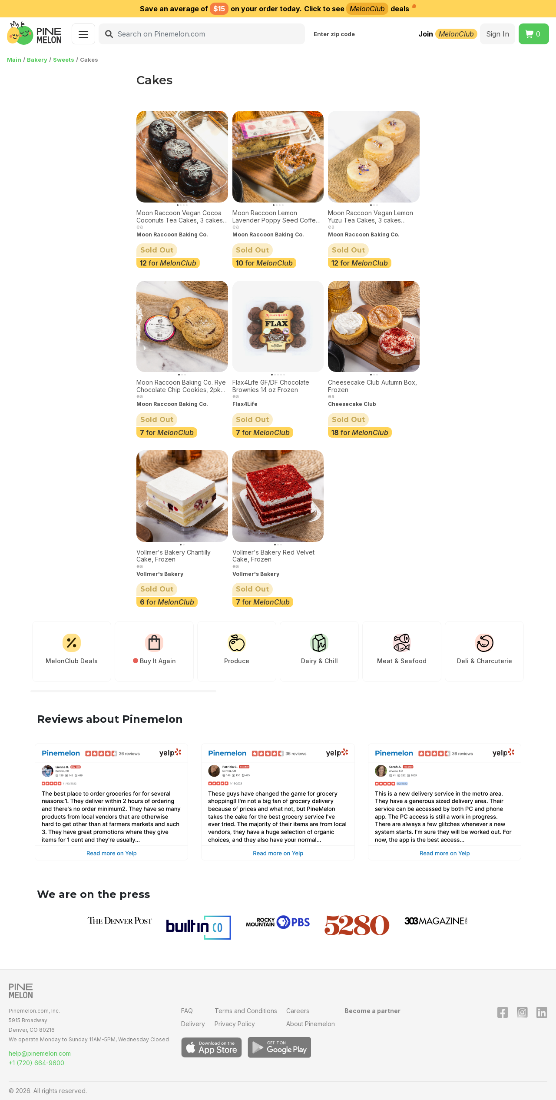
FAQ (187, 1010)
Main (14, 59)
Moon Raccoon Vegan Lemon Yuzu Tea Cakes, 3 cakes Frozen (370, 216)
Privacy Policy (235, 1023)
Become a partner (372, 1010)
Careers (297, 1010)
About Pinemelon (310, 1023)
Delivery (193, 1023)
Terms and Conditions (246, 1010)
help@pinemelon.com (40, 1053)
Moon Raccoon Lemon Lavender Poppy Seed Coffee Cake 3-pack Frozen (276, 216)
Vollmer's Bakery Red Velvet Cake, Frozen (273, 556)
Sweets (63, 59)
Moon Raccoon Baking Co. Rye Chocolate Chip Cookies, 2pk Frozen (181, 386)
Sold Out (156, 250)
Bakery (37, 59)
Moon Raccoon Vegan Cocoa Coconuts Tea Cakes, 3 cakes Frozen (179, 216)
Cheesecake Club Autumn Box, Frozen (372, 386)
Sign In (497, 34)
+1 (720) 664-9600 (36, 1063)
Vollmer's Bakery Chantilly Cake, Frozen (173, 556)
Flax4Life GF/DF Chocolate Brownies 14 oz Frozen (270, 386)
